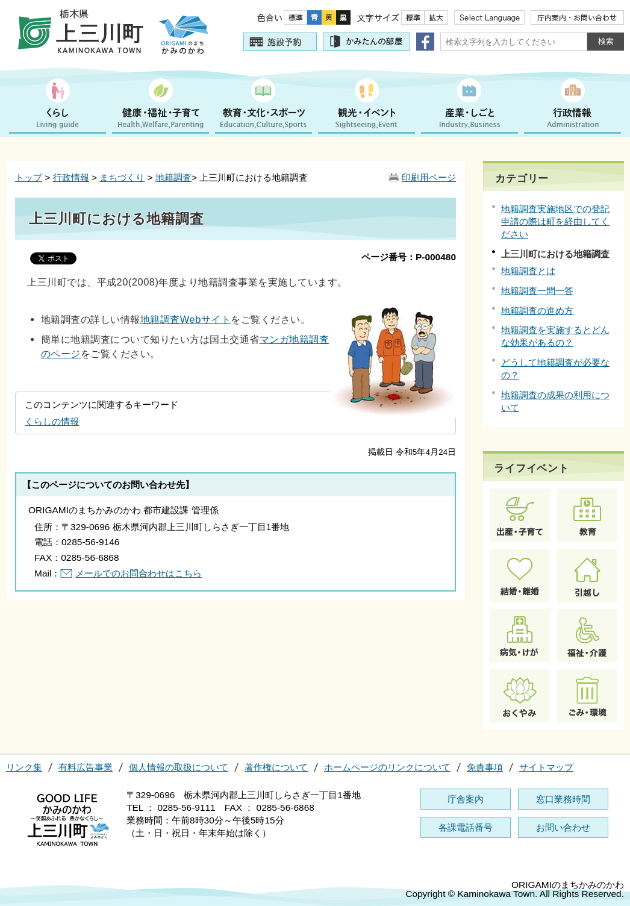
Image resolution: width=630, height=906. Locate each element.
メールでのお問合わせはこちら (138, 573)
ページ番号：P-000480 (408, 257)
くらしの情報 (52, 421)
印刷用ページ (429, 177)
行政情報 (71, 177)
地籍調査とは (528, 271)
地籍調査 (173, 177)
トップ (28, 177)
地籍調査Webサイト (185, 319)
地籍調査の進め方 (537, 310)
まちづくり (122, 177)
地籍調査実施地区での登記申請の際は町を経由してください (555, 221)
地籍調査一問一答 (537, 291)
